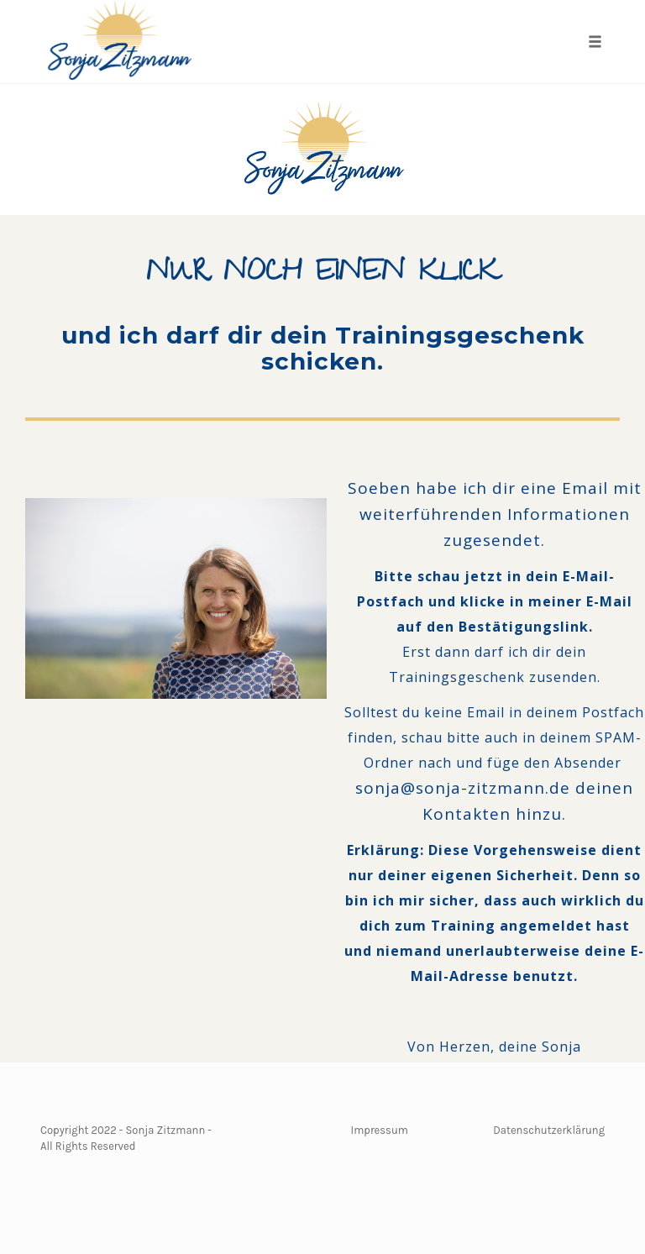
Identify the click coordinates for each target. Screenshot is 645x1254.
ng (598, 1130)
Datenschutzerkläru (542, 1130)
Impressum (379, 1130)
